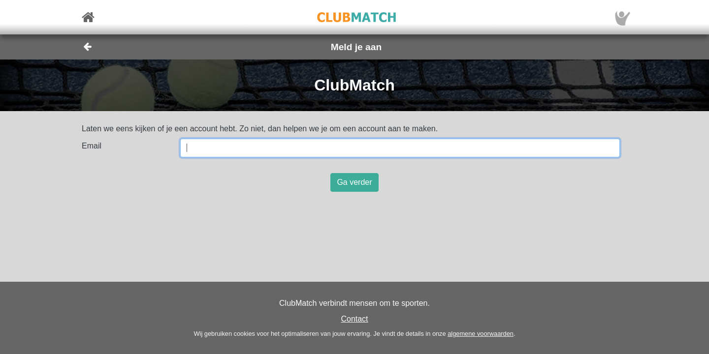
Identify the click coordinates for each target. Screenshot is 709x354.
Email (91, 146)
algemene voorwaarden (481, 333)
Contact (354, 319)
